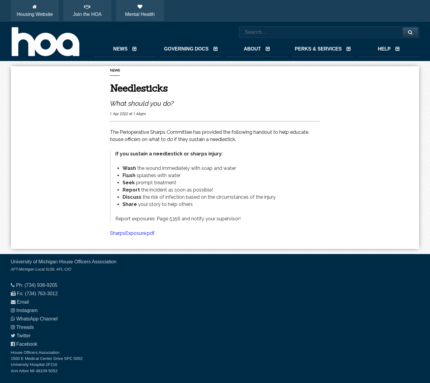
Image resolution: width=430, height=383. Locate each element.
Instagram (27, 310)
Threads (25, 327)
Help (389, 48)
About (257, 48)
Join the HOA (87, 10)
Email (23, 302)
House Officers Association (45, 41)
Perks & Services (323, 48)
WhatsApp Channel (37, 318)
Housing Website (35, 10)
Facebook (26, 344)
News (125, 48)
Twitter (24, 335)
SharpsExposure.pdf (132, 233)
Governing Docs (190, 48)
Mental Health (140, 10)
